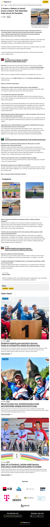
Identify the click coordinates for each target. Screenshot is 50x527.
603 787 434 (7, 516)
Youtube (40, 516)
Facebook (33, 516)
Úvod (2, 5)
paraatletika (5, 288)
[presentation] (25, 318)
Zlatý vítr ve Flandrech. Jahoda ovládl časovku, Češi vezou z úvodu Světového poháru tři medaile (21, 465)
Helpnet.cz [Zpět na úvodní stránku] (7, 2)
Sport (6, 5)
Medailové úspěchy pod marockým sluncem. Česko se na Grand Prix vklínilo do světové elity (20, 344)
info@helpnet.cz (17, 516)
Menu (46, 1)
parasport (11, 288)
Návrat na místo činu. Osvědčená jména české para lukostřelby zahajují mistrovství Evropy (20, 405)
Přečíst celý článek (5, 353)
